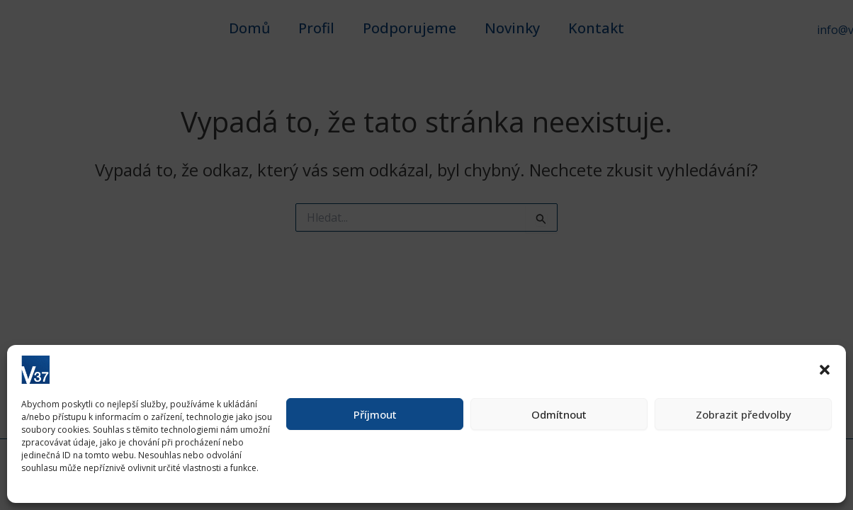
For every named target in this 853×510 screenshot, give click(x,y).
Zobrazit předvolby (743, 414)
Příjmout (375, 414)
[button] (825, 370)
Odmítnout (559, 414)
